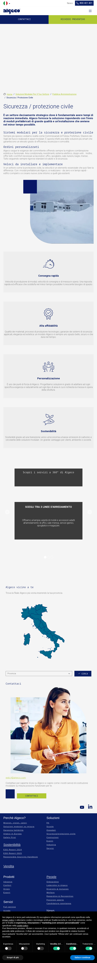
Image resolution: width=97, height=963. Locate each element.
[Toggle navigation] (90, 11)
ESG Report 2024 (12, 850)
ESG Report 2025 (12, 853)
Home (9, 94)
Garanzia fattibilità (13, 830)
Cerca (84, 673)
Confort (7, 885)
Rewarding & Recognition (60, 896)
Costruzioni (53, 837)
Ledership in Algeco (57, 885)
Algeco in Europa (12, 834)
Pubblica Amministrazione (64, 94)
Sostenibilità (11, 844)
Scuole (50, 826)
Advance (7, 882)
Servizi (50, 848)
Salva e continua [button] (82, 957)
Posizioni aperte (55, 900)
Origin (6, 889)
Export (6, 892)
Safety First (9, 837)
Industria (51, 845)
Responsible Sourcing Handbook (20, 857)
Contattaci (24, 19)
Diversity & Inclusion (58, 889)
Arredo (6, 910)
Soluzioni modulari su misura (18, 826)
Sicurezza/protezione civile (61, 834)
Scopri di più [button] (13, 957)
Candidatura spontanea (59, 903)
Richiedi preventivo (73, 19)
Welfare (51, 892)
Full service (9, 907)
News (51, 910)
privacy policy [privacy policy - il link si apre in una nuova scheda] (8, 920)
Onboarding (53, 882)
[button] (7, 512)
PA (48, 823)
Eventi (50, 841)
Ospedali (51, 830)
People (51, 877)
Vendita (8, 866)
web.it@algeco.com (16, 777)
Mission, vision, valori (15, 823)
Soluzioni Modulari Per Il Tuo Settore (32, 94)
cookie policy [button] (22, 925)
